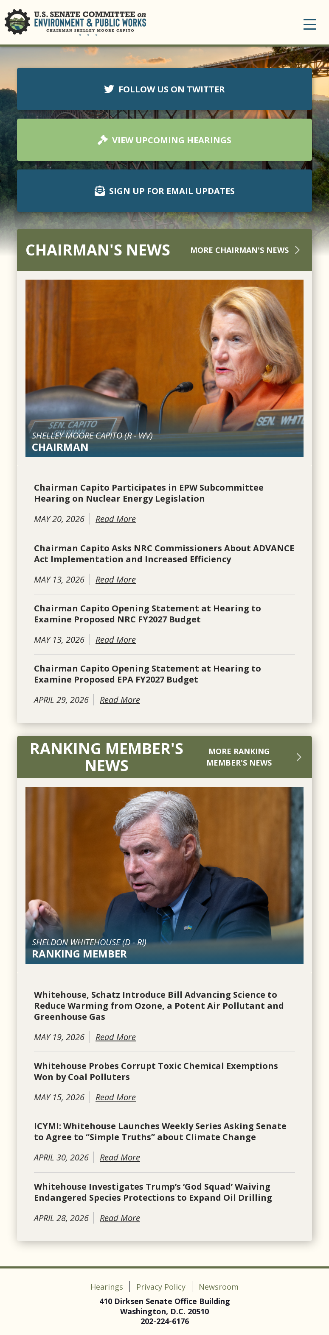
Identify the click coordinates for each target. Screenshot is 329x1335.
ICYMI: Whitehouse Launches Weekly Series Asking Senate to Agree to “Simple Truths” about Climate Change (160, 1132)
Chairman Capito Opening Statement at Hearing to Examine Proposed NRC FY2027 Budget (147, 614)
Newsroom (219, 1287)
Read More (116, 519)
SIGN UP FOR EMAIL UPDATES (165, 191)
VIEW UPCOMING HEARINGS (164, 140)
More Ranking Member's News (255, 756)
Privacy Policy (161, 1287)
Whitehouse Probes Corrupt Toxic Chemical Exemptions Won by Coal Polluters (156, 1071)
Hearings (106, 1287)
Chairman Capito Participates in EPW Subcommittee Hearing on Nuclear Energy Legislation (149, 493)
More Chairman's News (247, 250)
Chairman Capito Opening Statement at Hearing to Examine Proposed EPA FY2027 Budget (147, 674)
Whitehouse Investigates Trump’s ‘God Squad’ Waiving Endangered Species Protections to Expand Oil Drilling (153, 1192)
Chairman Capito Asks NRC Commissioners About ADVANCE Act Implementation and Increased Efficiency (164, 554)
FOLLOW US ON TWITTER (164, 89)
